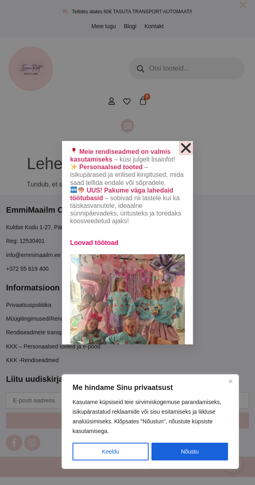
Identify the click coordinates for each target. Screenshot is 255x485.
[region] (150, 422)
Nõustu (190, 451)
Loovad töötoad (94, 242)
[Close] (230, 381)
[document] (127, 242)
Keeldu (111, 451)
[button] (186, 148)
